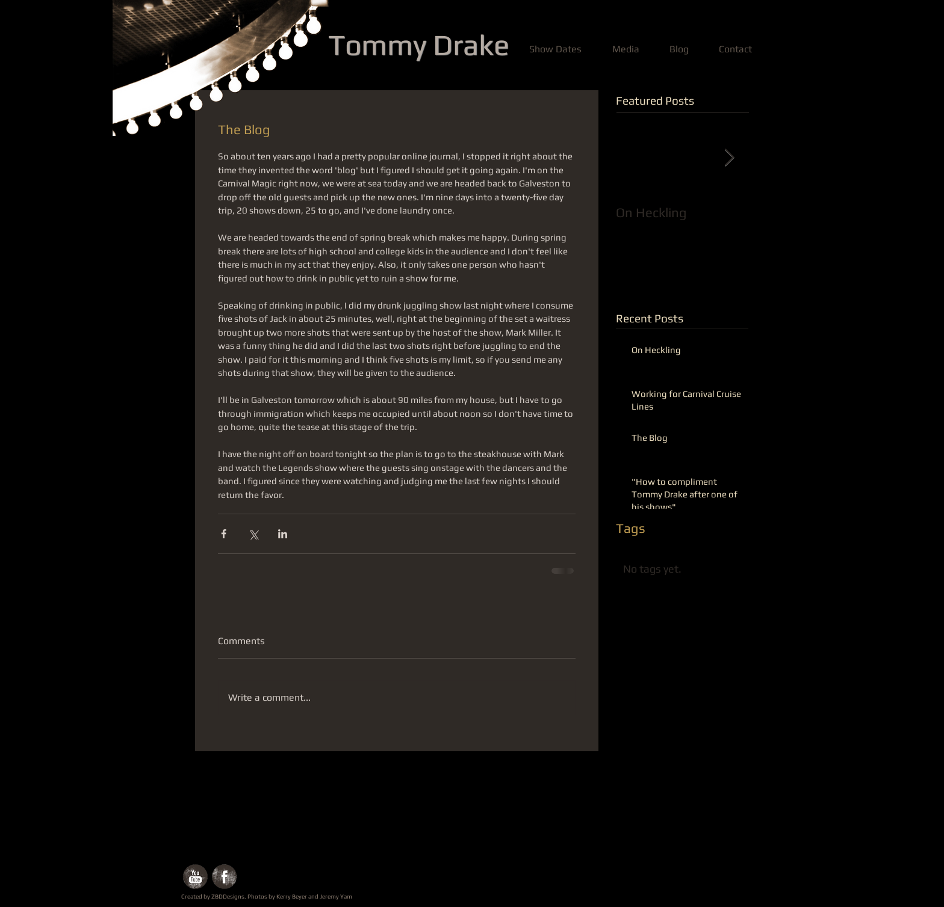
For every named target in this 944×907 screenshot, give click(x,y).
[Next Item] (729, 158)
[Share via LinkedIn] (282, 534)
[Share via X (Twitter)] (253, 534)
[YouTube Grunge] (195, 876)
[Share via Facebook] (223, 534)
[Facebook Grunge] (224, 876)
